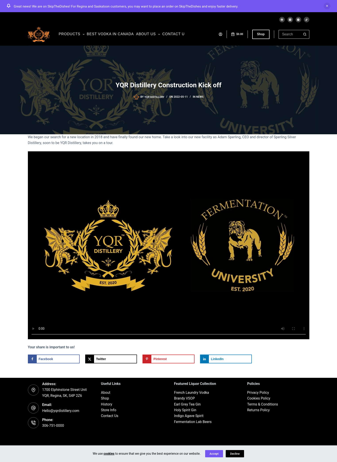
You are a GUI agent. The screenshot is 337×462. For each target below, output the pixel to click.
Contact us (174, 34)
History (106, 404)
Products (72, 34)
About (105, 392)
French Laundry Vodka (191, 392)
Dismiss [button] (327, 6)
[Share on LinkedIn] (226, 359)
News (199, 96)
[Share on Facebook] (54, 359)
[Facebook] (282, 19)
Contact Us (109, 416)
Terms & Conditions (262, 404)
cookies (109, 453)
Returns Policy (258, 410)
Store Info (108, 410)
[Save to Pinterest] (168, 359)
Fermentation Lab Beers (193, 422)
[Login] (220, 34)
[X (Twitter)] (290, 19)
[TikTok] (306, 19)
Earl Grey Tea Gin (187, 404)
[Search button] (304, 34)
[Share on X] (111, 359)
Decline (235, 453)
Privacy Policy (258, 392)
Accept (214, 453)
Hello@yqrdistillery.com (60, 411)
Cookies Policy (258, 398)
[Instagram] (298, 19)
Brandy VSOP (184, 398)
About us (148, 34)
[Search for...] (289, 34)
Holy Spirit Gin (185, 410)
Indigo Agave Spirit (189, 416)
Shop (261, 34)
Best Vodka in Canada (110, 34)
